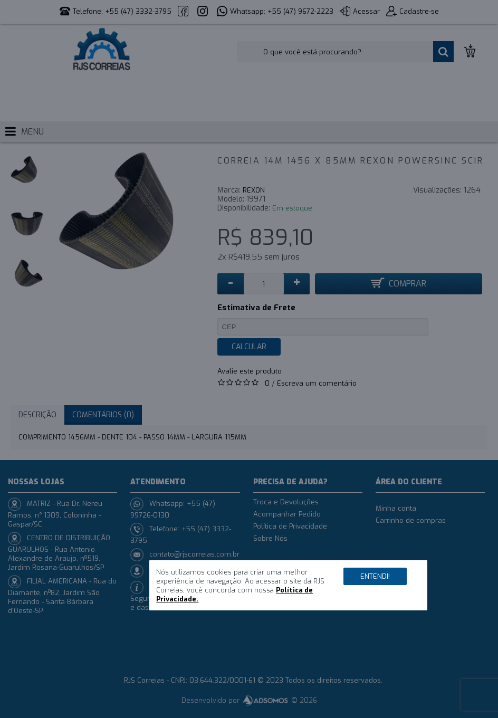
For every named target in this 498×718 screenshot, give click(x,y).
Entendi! (375, 576)
